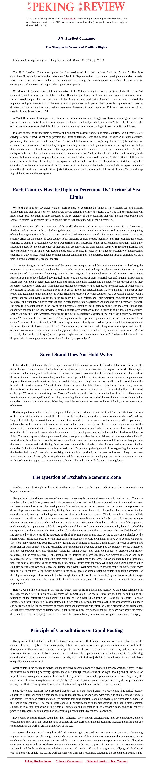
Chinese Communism (69, 761)
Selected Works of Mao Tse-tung (107, 761)
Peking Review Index (38, 761)
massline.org (70, 18)
